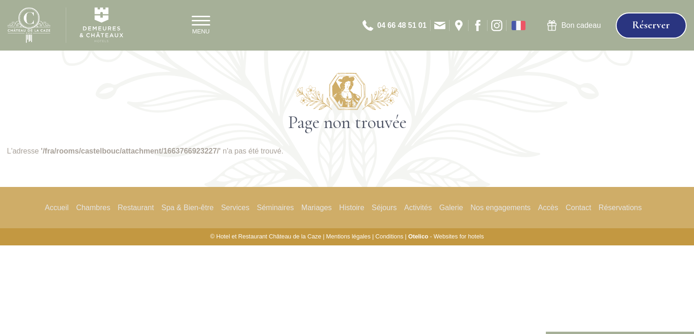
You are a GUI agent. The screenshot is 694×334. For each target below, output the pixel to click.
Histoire (351, 208)
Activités (418, 208)
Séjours (384, 208)
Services (235, 208)
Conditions (389, 236)
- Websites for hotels (446, 236)
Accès (548, 208)
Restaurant (136, 208)
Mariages (316, 208)
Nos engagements (500, 208)
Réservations (620, 208)
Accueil (57, 208)
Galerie (451, 208)
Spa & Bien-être (187, 208)
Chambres (93, 208)
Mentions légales (348, 236)
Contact (578, 208)
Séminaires (275, 208)
